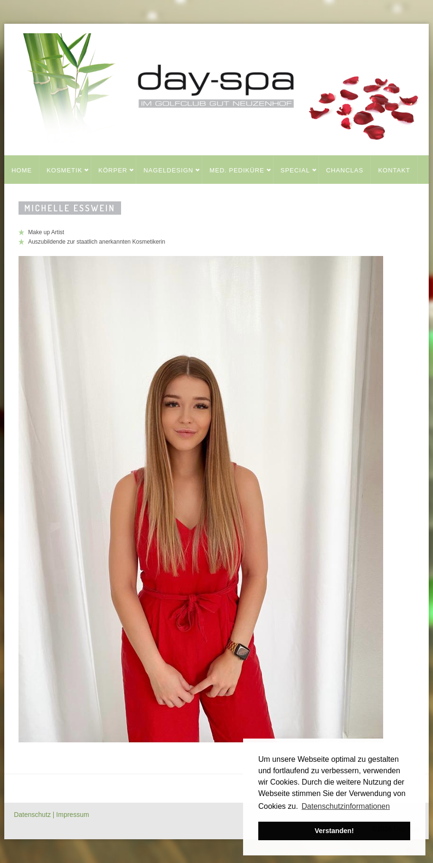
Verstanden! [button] (334, 831)
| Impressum (71, 814)
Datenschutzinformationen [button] (345, 806)
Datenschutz (33, 814)
